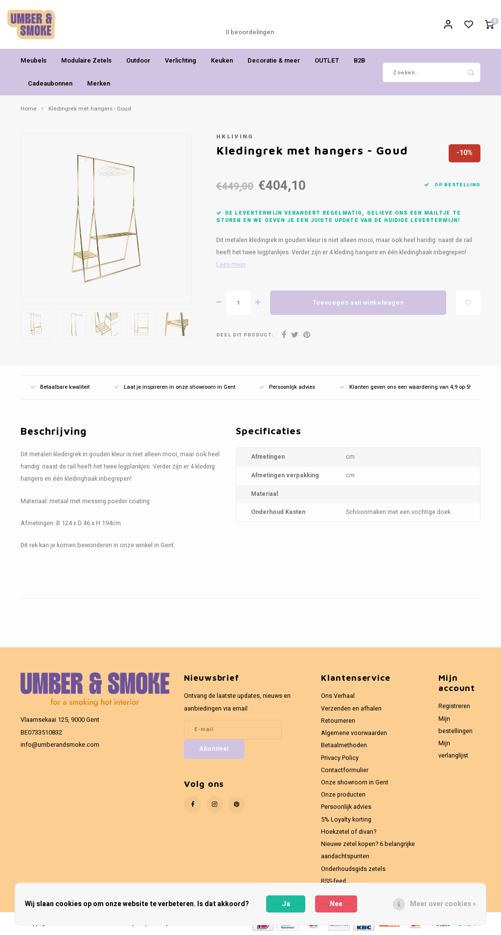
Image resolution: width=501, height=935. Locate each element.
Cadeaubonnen (50, 83)
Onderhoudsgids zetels (353, 869)
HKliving (235, 137)
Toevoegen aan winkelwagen (358, 302)
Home (29, 109)
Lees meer (231, 264)
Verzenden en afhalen (351, 708)
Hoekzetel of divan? (348, 831)
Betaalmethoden (344, 745)
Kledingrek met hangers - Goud (89, 109)
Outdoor (138, 60)
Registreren (454, 706)
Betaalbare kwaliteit (60, 387)
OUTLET (327, 60)
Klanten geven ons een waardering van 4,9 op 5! (405, 387)
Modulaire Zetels (86, 60)
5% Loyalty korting (346, 819)
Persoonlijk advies (287, 387)
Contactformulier (344, 770)
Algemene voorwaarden (354, 733)
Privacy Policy (340, 758)
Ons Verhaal (338, 695)
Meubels (33, 60)
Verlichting (180, 60)
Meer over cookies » (443, 904)
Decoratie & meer (274, 60)
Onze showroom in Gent (354, 782)
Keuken (222, 60)
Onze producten (343, 794)
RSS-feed (333, 881)
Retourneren (338, 720)
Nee (336, 904)
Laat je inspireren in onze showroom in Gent (174, 387)
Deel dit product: (244, 335)
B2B (359, 60)
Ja (286, 904)
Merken (98, 83)
